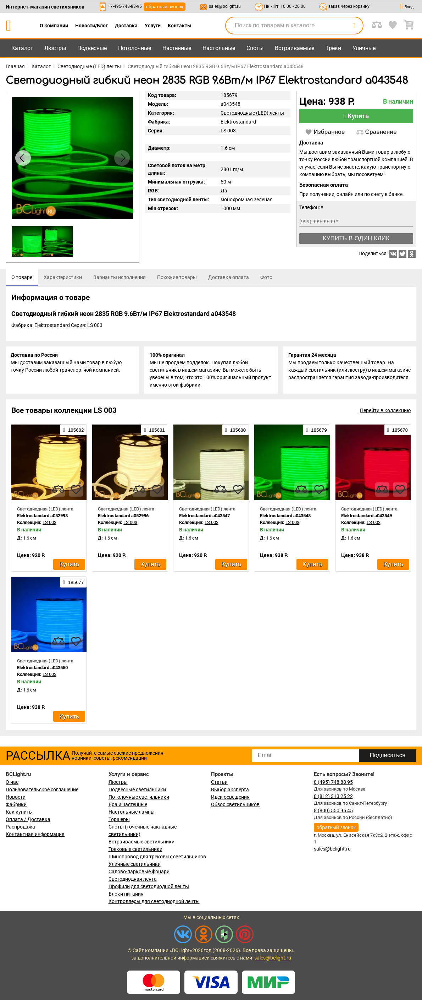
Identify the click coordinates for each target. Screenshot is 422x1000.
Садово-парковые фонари (139, 871)
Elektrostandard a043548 (285, 516)
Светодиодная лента (133, 879)
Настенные (176, 48)
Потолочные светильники (139, 797)
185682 (73, 431)
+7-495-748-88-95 (125, 6)
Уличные (364, 48)
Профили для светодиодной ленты (149, 886)
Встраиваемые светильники (141, 842)
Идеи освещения (230, 797)
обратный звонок (164, 6)
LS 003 (228, 130)
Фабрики (16, 804)
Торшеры (119, 819)
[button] (122, 158)
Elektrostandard (238, 122)
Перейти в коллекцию (385, 412)
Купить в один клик (356, 238)
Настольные (218, 48)
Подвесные (92, 48)
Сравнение (376, 132)
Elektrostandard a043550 (42, 669)
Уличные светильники (135, 864)
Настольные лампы (132, 812)
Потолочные (134, 48)
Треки (333, 48)
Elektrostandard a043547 (204, 516)
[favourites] (76, 490)
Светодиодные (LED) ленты (252, 113)
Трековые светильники (135, 849)
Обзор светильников (235, 804)
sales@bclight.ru (225, 6)
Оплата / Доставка (28, 819)
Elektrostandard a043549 (366, 516)
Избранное (325, 132)
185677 (73, 583)
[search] (354, 25)
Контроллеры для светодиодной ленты (154, 901)
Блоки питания (126, 894)
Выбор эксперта (230, 789)
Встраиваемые (294, 48)
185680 (235, 431)
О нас (12, 782)
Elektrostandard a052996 (123, 516)
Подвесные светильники (137, 789)
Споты (254, 48)
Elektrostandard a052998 (42, 516)
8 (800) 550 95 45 (333, 810)
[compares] (58, 490)
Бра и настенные (128, 804)
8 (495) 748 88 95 (333, 782)
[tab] (22, 277)
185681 (154, 431)
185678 (397, 431)
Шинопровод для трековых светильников (157, 856)
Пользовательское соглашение (42, 789)
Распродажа (20, 827)
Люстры (55, 48)
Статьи (219, 782)
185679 (316, 431)
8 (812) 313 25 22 (333, 796)
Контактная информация (35, 834)
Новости (16, 797)
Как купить (19, 812)
